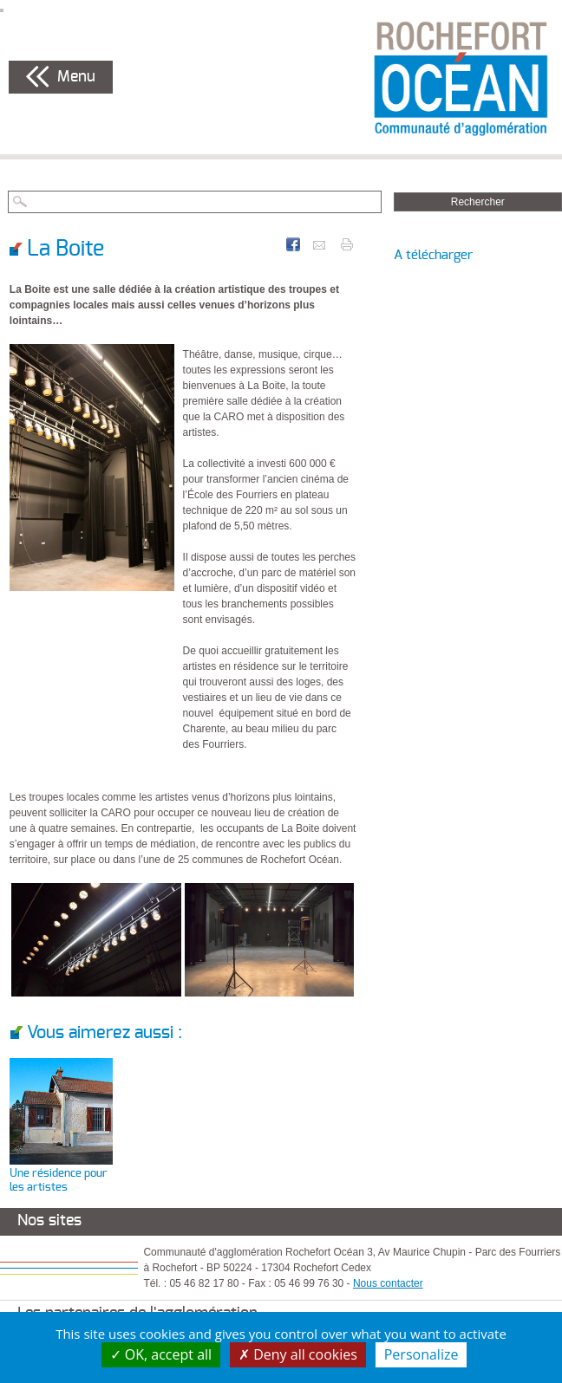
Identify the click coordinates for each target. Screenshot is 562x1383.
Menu (76, 77)
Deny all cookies (298, 1354)
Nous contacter (388, 1283)
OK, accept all (161, 1354)
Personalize (421, 1354)
